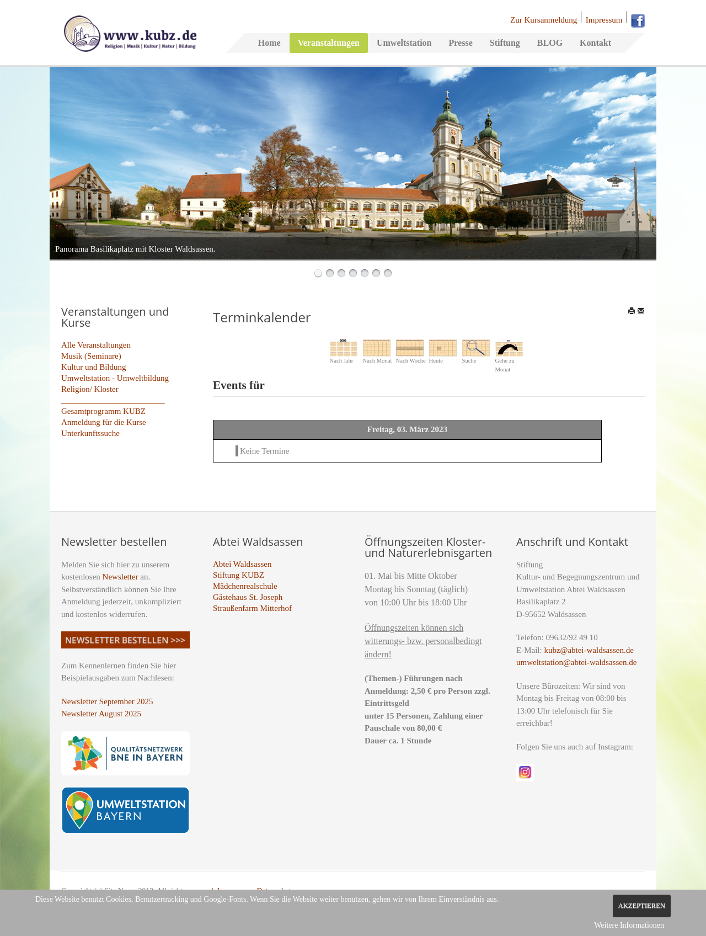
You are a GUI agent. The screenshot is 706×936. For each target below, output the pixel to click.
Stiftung (505, 42)
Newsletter (120, 576)
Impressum (604, 19)
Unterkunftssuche (90, 433)
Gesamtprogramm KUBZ (103, 411)
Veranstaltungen (329, 42)
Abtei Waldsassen (242, 564)
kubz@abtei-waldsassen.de (589, 650)
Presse (460, 42)
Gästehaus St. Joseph (247, 597)
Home (269, 42)
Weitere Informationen (629, 925)
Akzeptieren (641, 906)
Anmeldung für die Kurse (103, 422)
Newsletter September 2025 (107, 701)
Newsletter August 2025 (101, 713)
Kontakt (595, 42)
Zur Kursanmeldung (543, 19)
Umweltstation (404, 42)
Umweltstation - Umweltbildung (115, 378)
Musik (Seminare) (91, 356)
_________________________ (113, 400)
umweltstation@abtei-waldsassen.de (576, 662)
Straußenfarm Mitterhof (252, 608)
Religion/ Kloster (90, 389)
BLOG (550, 42)
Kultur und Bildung (93, 367)
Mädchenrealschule (245, 586)
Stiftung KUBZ (238, 575)
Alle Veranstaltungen (96, 345)
